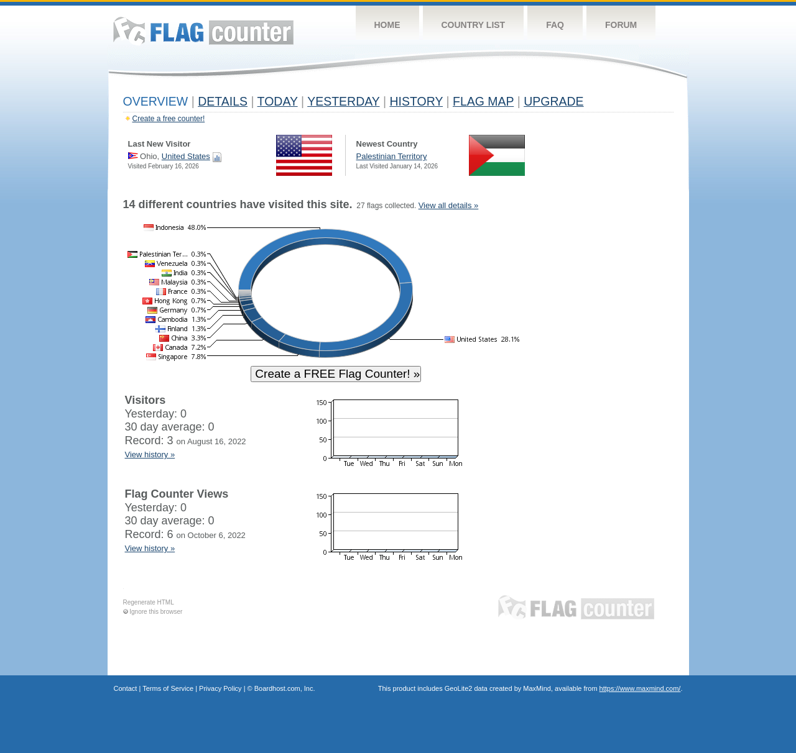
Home (387, 25)
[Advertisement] (616, 386)
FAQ (555, 25)
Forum (621, 25)
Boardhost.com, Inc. (284, 688)
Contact (125, 688)
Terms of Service (167, 688)
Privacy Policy (220, 688)
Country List (474, 25)
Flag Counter (203, 31)
